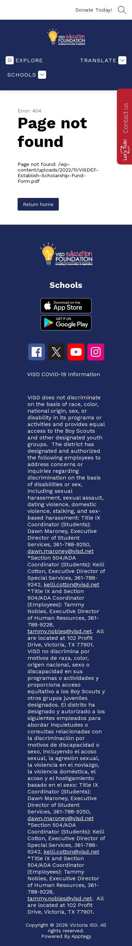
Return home (38, 204)
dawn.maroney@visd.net (60, 551)
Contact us (125, 118)
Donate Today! (94, 10)
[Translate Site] (102, 60)
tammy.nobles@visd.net (59, 631)
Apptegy (81, 936)
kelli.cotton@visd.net (71, 584)
